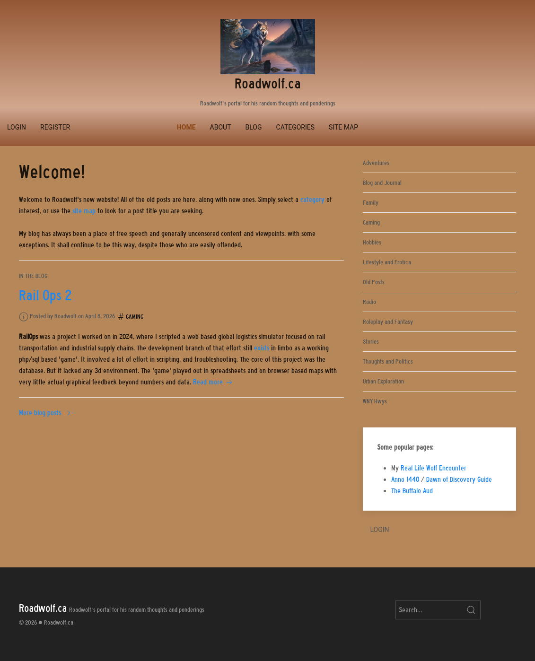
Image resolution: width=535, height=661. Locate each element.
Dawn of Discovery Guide (459, 479)
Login (16, 127)
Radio (369, 302)
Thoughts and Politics (388, 361)
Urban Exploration (383, 381)
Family (370, 203)
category (312, 199)
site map (84, 211)
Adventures (376, 163)
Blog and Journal (382, 183)
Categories (295, 127)
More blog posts (45, 413)
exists (261, 348)
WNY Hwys (375, 401)
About (220, 127)
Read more (213, 382)
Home (186, 127)
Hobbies (372, 242)
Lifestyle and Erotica (387, 262)
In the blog (33, 276)
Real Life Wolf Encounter (433, 468)
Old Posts (374, 282)
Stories (371, 342)
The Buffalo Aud (412, 491)
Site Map (343, 127)
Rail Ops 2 (45, 295)
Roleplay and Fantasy (388, 322)
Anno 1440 (405, 479)
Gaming (134, 317)
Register (55, 127)
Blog (254, 127)
